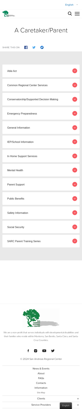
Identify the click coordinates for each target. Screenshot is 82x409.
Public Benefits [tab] (42, 198)
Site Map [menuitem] (41, 392)
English (69, 4)
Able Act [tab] (42, 70)
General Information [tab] (42, 127)
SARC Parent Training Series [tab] (42, 241)
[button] (77, 13)
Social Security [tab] (42, 227)
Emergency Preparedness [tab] (42, 113)
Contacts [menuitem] (41, 383)
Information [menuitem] (41, 388)
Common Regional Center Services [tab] (42, 85)
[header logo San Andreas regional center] (8, 14)
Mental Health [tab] (42, 170)
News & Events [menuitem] (41, 368)
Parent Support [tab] (42, 184)
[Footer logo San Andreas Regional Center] (41, 318)
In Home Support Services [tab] (42, 156)
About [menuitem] (41, 373)
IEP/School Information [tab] (42, 141)
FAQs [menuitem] (41, 378)
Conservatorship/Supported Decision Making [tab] (42, 99)
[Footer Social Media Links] (28, 350)
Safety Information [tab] (42, 212)
